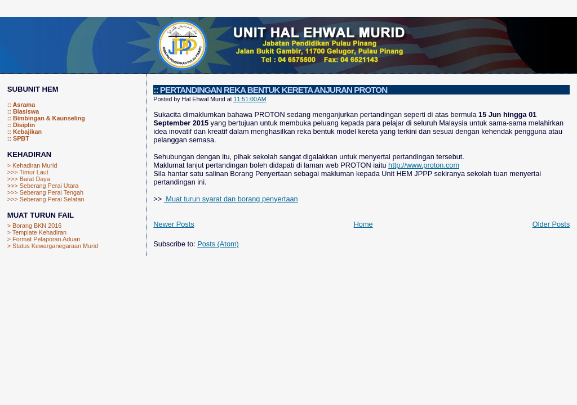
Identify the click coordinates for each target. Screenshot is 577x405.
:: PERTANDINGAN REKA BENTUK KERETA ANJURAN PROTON (270, 89)
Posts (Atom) (218, 244)
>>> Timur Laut (27, 172)
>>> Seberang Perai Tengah (45, 192)
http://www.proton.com (423, 165)
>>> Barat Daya (28, 179)
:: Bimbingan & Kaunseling (46, 118)
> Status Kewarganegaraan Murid (52, 245)
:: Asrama (21, 104)
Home (363, 224)
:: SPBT (18, 138)
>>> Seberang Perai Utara (43, 185)
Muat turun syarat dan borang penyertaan (231, 199)
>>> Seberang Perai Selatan (46, 199)
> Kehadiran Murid (32, 165)
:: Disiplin (21, 125)
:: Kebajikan (24, 131)
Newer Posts (173, 224)
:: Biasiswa (23, 111)
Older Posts (551, 224)
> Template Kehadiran (36, 232)
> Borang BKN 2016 (34, 225)
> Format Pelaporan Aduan (44, 239)
